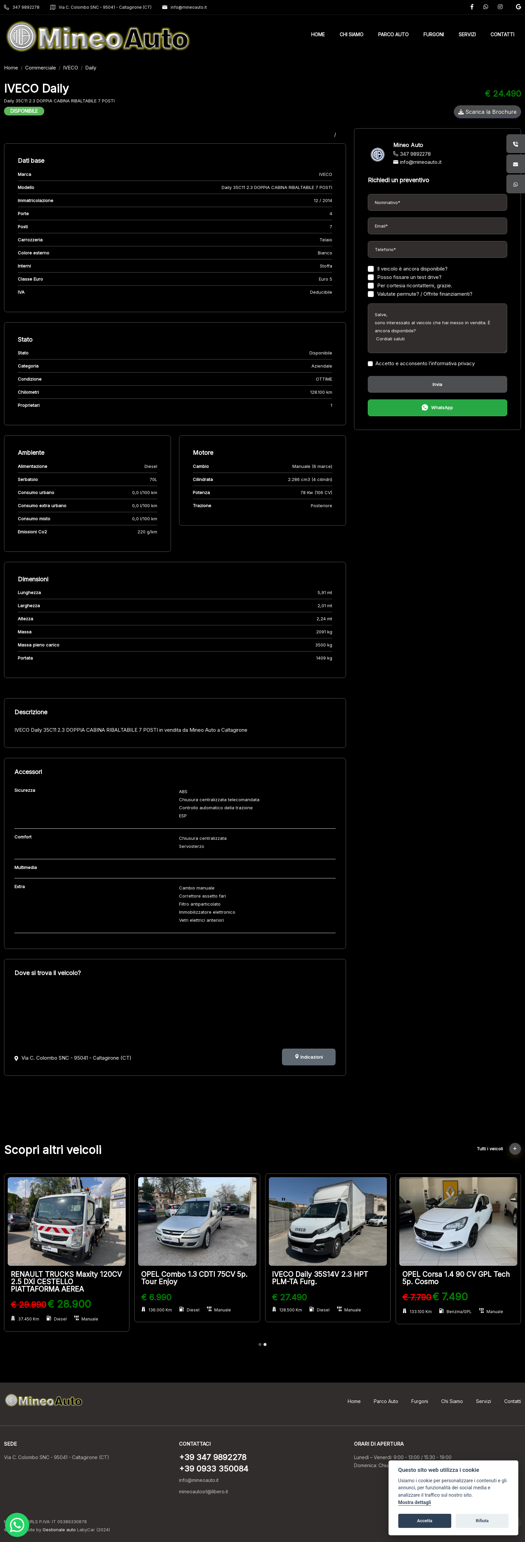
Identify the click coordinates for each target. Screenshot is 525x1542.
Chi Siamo (452, 1401)
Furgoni (419, 1401)
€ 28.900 (69, 1304)
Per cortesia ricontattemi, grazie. (410, 285)
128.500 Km (287, 1309)
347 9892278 (22, 7)
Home (11, 67)
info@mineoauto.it (184, 7)
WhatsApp (437, 408)
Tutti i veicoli (499, 1148)
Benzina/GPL (455, 1311)
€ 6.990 (156, 1297)
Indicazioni (309, 1057)
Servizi (483, 1401)
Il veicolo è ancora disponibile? (408, 269)
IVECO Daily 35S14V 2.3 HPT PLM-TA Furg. (320, 1278)
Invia (437, 384)
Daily (90, 67)
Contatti (512, 1401)
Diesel (57, 1318)
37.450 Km (25, 1318)
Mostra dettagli (414, 1502)
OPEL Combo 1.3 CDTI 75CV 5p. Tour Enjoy (194, 1278)
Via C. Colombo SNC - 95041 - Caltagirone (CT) (101, 7)
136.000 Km (156, 1309)
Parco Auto (386, 1401)
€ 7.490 (450, 1297)
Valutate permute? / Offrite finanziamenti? (420, 294)
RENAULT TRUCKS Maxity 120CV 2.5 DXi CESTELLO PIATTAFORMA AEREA (66, 1281)
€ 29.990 (28, 1304)
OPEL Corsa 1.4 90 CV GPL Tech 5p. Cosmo (456, 1278)
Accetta (424, 1520)
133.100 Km (417, 1311)
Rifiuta (482, 1520)
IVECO (70, 67)
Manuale (86, 1318)
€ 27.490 (289, 1297)
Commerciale (40, 67)
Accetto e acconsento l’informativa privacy (421, 363)
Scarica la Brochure (487, 111)
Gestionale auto (59, 1529)
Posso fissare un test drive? (405, 277)
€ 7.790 (416, 1297)
